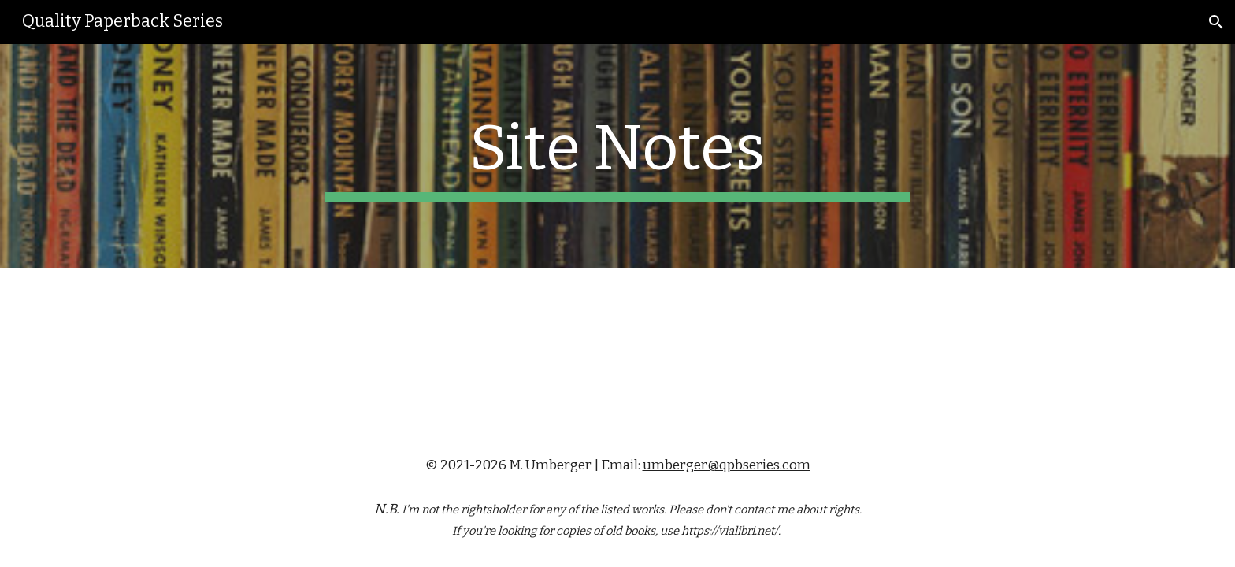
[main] (617, 156)
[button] (1216, 22)
